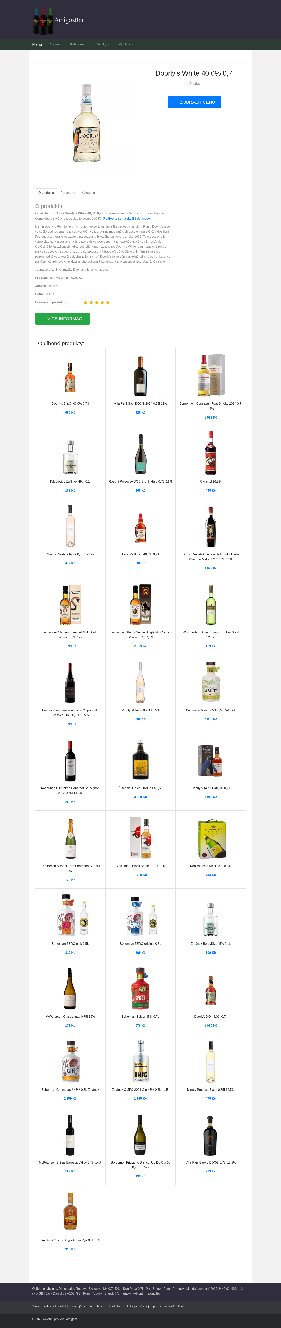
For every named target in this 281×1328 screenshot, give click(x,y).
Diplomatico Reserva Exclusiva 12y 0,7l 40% (90, 1288)
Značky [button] (101, 44)
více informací (65, 318)
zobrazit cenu (197, 102)
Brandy (109, 1293)
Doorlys (194, 83)
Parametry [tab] (67, 192)
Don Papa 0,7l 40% (136, 1288)
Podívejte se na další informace (126, 218)
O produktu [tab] (46, 192)
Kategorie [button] (77, 44)
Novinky (55, 44)
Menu (37, 44)
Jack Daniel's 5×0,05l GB (63, 1293)
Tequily (97, 1293)
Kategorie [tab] (88, 192)
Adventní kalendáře (146, 1293)
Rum (86, 1293)
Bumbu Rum (161, 1288)
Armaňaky (124, 1293)
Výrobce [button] (125, 44)
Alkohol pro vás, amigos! (60, 1319)
